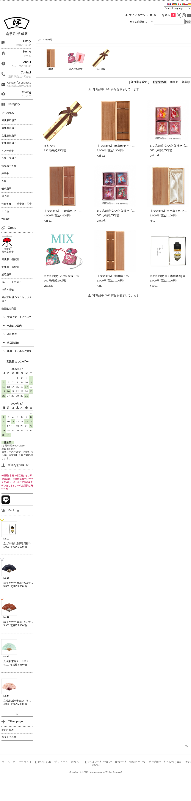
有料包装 (100, 69)
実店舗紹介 (11, 342)
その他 (48, 39)
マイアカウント (138, 15)
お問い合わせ (43, 762)
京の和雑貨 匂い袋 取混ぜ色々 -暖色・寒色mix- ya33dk (78, 276)
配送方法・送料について (130, 762)
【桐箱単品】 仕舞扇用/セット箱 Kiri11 (68, 211)
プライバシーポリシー (68, 762)
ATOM (96, 765)
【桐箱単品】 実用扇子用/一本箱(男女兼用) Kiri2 (127, 276)
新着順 (186, 82)
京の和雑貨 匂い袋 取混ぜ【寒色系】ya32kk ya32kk (129, 210)
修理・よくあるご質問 (17, 351)
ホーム (5, 762)
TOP (38, 39)
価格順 (174, 82)
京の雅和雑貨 (75, 69)
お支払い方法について (99, 762)
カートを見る (164, 15)
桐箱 (50, 69)
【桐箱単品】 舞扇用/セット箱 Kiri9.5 (120, 145)
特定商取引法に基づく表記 (165, 762)
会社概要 (10, 334)
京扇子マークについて (17, 317)
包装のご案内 (12, 325)
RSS (187, 762)
